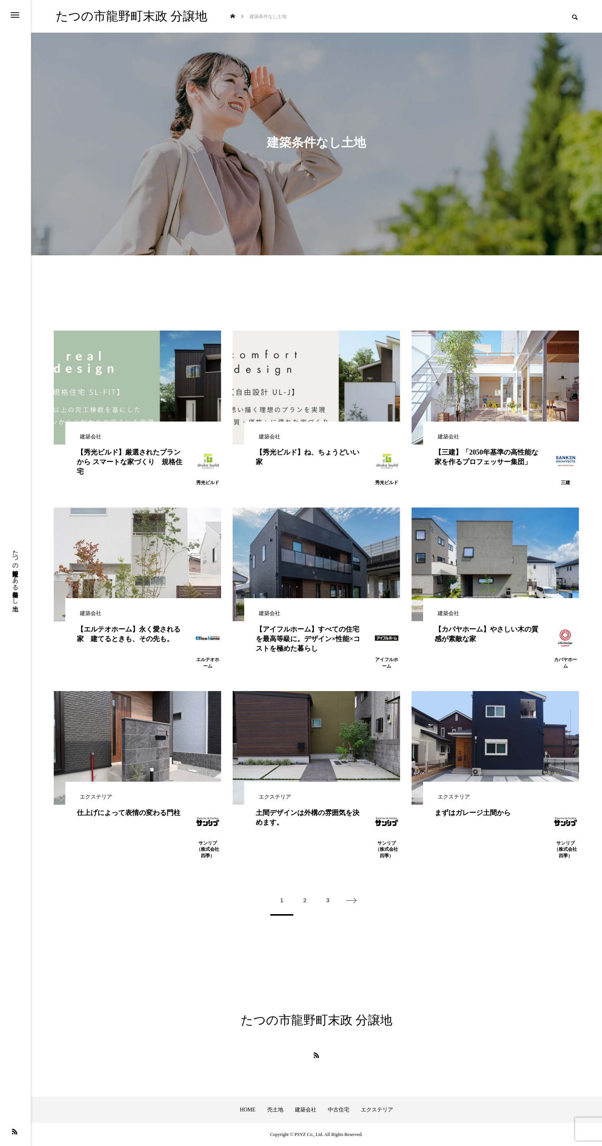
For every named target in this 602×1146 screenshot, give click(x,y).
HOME (247, 1110)
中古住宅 (338, 1110)
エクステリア (377, 1110)
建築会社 (305, 1110)
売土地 (275, 1110)
